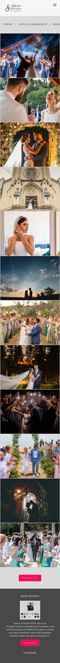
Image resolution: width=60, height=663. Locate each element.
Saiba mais (30, 637)
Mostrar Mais (30, 578)
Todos (8, 24)
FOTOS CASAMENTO (33, 24)
